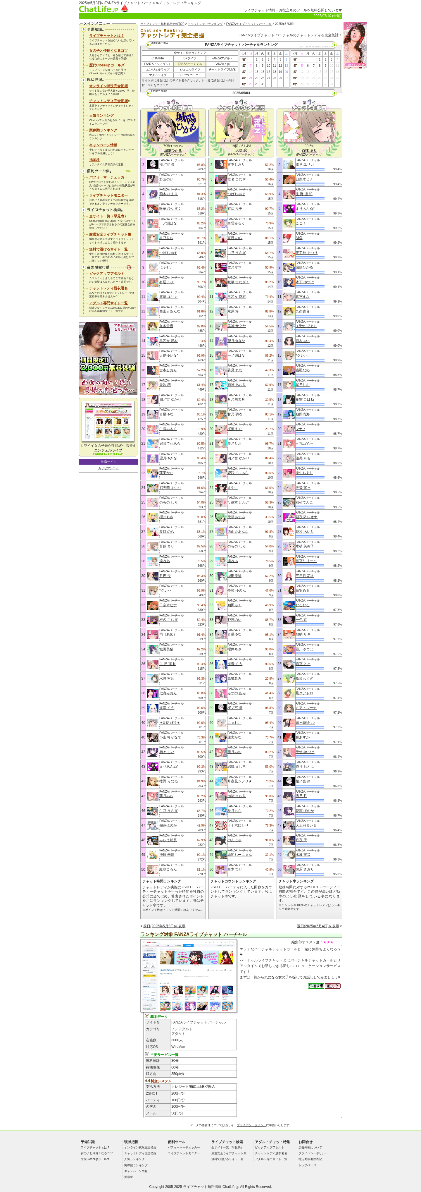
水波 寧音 (166, 678)
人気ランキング (101, 116)
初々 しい (166, 752)
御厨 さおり (236, 796)
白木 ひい (234, 869)
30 (262, 84)
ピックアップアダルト (106, 274)
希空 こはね (305, 399)
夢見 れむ (234, 370)
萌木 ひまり (168, 194)
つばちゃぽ (168, 253)
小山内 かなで (170, 737)
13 (286, 65)
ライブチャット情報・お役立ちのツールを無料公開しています (293, 10)
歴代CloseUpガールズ (107, 65)
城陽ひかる (304, 267)
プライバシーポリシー (251, 1125)
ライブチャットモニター (108, 195)
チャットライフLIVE (222, 69)
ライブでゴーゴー (190, 75)
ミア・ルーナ (306, 708)
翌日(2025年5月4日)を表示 (318, 926)
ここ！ (301, 223)
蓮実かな (166, 473)
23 (262, 78)
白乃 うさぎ (168, 811)
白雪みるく (168, 429)
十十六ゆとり (238, 825)
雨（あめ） (168, 634)
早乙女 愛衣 (168, 341)
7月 (295, 53)
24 (268, 78)
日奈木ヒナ (168, 605)
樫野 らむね (168, 781)
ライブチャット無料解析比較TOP (162, 23)
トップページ (307, 1165)
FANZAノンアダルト (157, 64)
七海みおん (168, 693)
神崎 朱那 (166, 855)
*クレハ (165, 590)
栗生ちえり (304, 473)
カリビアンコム (108, 468)
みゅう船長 (168, 840)
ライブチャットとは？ (106, 36)
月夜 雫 (165, 576)
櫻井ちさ (166, 517)
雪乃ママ (234, 267)
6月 (243, 53)
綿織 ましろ (236, 767)
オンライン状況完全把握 (108, 86)
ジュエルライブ (190, 69)
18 (274, 71)
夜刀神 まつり (307, 253)
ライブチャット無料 (199, 1187)
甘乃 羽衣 (234, 414)
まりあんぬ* (168, 767)
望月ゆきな (168, 458)
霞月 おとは (305, 767)
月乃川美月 (236, 399)
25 (274, 78)
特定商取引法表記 (310, 1159)
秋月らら (234, 811)
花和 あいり (305, 532)
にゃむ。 (166, 267)
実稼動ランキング (103, 130)
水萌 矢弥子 (305, 546)
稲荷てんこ (304, 502)
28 (250, 84)
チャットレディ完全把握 (109, 101)
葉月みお (166, 796)
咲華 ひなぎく (170, 209)
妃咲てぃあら (169, 444)
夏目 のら (166, 532)
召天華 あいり (170, 488)
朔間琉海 (303, 414)
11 (274, 65)
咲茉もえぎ (304, 678)
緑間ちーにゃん (239, 855)
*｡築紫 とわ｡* (238, 502)
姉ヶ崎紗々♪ (305, 723)
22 (256, 78)
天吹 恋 (165, 385)
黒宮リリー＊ (306, 561)
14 (250, 71)
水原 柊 (233, 311)
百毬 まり (166, 546)
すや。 (232, 488)
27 (286, 78)
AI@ (299, 238)
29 (256, 84)
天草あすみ (236, 517)
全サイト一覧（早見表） (108, 216)
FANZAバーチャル (190, 64)
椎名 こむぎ (168, 620)
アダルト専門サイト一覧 (108, 303)
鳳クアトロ (304, 693)
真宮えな (303, 297)
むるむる (303, 605)
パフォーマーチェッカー (108, 177)
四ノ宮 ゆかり (170, 399)
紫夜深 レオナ (307, 517)
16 (262, 71)
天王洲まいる (306, 825)
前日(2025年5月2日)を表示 (164, 926)
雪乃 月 (301, 796)
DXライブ (190, 58)
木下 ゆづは (305, 282)
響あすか (303, 737)
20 (286, 71)
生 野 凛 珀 (167, 664)
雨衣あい (303, 341)
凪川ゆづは (304, 649)
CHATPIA (157, 58)
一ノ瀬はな (168, 223)
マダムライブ (158, 75)
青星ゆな (166, 414)
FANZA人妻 (222, 64)
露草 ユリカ (168, 297)
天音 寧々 (303, 488)
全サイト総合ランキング (190, 52)
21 (250, 78)
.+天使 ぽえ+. (169, 723)
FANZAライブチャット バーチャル (249, 23)
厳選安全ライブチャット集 (110, 234)
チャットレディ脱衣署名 (108, 288)
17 (268, 71)
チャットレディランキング (205, 23)
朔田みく (234, 605)
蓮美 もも (303, 458)
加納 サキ (303, 634)
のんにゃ (234, 840)
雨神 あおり (236, 385)
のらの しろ (168, 502)
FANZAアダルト (222, 58)
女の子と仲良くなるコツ (108, 51)
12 (280, 65)
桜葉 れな (234, 429)
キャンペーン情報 (103, 145)
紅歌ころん (168, 869)
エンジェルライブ (158, 69)
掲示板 (94, 160)
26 (280, 78)
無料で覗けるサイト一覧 (108, 249)
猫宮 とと (303, 664)
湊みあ (164, 561)
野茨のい (166, 179)
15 (256, 71)
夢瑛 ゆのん (236, 590)
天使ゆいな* (168, 355)
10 (268, 65)
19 (280, 71)
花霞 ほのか (305, 811)
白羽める (303, 590)
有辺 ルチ (166, 282)
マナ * (300, 429)
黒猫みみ (234, 678)
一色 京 (301, 620)
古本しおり (168, 370)
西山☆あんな (169, 311)
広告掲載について (310, 1147)
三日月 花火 (305, 576)
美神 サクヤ (236, 326)
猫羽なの (303, 370)
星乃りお (166, 238)
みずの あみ (236, 693)
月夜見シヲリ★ (239, 781)
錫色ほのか (168, 825)
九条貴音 (166, 326)
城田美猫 (166, 649)
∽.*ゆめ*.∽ (304, 444)
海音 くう (166, 708)
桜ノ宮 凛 (166, 164)
